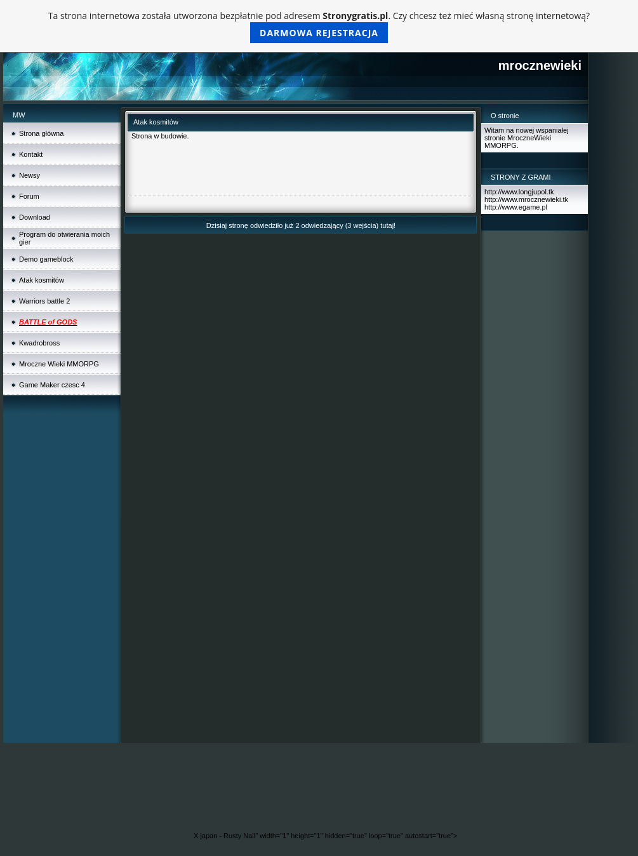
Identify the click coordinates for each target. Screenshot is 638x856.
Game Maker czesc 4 (52, 385)
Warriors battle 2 (44, 301)
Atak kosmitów (41, 280)
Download (34, 217)
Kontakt (31, 154)
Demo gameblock (46, 259)
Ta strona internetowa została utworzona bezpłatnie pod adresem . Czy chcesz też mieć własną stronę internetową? (319, 26)
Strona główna (41, 133)
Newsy (29, 175)
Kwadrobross (39, 343)
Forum (29, 196)
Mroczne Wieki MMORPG (59, 364)
